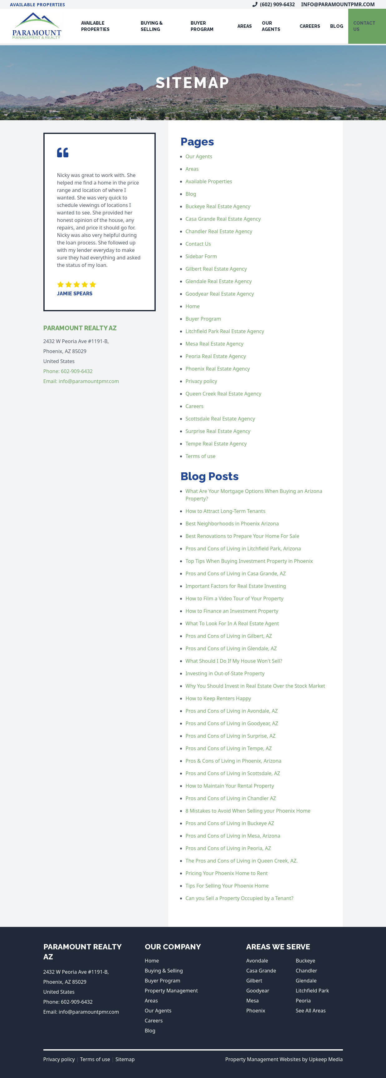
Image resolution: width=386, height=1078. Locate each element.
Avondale (257, 960)
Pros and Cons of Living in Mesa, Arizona (233, 835)
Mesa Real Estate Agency (215, 343)
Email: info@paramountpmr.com (81, 381)
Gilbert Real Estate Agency (216, 268)
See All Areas (311, 1010)
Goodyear (257, 990)
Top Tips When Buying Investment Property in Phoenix (249, 561)
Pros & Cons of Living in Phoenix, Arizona (233, 760)
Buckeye (305, 960)
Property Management (171, 990)
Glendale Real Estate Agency (219, 281)
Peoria (303, 1000)
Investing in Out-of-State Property (225, 673)
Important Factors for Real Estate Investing (236, 586)
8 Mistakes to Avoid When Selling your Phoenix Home (248, 810)
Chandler (306, 970)
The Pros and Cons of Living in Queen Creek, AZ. (242, 860)
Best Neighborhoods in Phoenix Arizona (232, 523)
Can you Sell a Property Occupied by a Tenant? (240, 898)
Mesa (252, 1000)
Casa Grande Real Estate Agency (223, 218)
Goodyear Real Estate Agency (220, 293)
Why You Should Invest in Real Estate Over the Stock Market (255, 685)
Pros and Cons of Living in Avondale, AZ (232, 710)
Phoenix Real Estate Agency (218, 368)
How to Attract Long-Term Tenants (226, 511)
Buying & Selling (152, 26)
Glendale (306, 980)
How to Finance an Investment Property (232, 611)
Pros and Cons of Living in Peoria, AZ (228, 848)
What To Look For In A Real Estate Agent (232, 623)
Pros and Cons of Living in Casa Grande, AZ (236, 573)
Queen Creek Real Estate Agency (223, 393)
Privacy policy (201, 381)
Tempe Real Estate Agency (216, 443)
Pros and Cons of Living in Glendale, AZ (231, 648)
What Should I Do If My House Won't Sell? (234, 660)
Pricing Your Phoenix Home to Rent (227, 873)
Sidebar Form (201, 256)
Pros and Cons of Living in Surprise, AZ (231, 735)
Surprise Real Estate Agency (218, 431)
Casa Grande (261, 970)
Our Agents (271, 26)
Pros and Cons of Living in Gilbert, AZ (229, 636)
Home (193, 306)
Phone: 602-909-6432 (68, 371)
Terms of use (201, 456)
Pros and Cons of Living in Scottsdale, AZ (233, 773)
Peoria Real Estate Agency (216, 356)
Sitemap (125, 1059)
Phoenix (255, 1010)
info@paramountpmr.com (338, 4)
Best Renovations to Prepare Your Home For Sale (242, 536)
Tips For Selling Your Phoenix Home (227, 885)
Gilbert (254, 980)
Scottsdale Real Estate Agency (220, 418)
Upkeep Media (326, 1059)
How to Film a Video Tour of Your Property (235, 598)
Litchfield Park (312, 990)
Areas (244, 26)
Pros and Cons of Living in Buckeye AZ (230, 823)
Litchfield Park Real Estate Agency (225, 331)
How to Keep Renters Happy (218, 698)
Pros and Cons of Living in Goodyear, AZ (232, 723)
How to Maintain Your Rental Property (230, 785)
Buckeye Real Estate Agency (218, 206)
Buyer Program (202, 26)
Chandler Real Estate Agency (219, 231)
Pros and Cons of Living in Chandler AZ (231, 798)
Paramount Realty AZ (80, 328)
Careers (310, 26)
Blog (336, 26)
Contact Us (198, 243)
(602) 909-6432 (273, 4)
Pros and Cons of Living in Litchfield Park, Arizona (243, 548)
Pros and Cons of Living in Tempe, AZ (229, 748)
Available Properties (37, 4)
